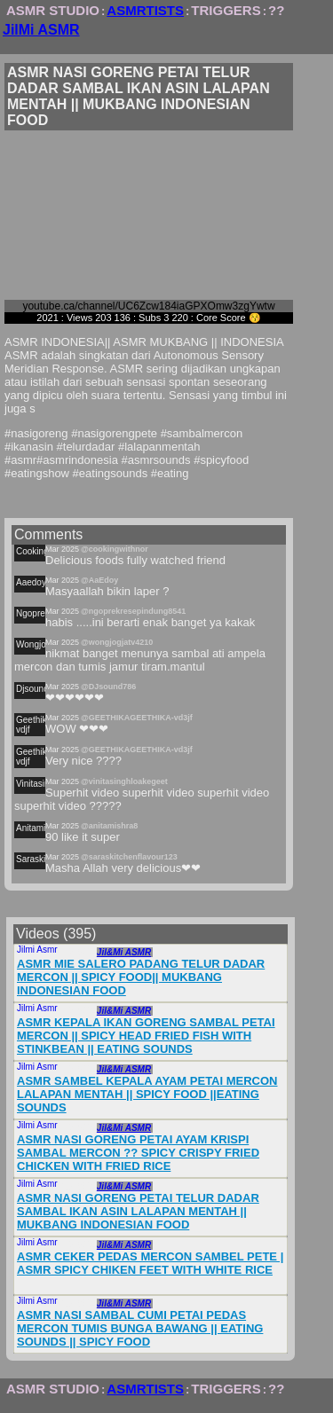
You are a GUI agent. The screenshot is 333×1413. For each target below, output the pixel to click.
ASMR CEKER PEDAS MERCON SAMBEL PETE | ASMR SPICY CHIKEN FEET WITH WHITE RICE (150, 1263)
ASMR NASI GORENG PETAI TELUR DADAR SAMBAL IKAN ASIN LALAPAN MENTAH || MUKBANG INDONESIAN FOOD (138, 1211)
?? (276, 10)
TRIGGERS (225, 10)
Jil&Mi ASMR (124, 952)
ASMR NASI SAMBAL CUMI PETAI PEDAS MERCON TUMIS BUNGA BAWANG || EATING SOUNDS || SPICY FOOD (140, 1328)
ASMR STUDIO (52, 10)
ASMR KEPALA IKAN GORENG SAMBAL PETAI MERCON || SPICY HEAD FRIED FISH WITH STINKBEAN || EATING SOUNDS (146, 1036)
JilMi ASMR (41, 29)
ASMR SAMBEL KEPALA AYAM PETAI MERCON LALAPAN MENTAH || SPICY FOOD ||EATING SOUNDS (147, 1094)
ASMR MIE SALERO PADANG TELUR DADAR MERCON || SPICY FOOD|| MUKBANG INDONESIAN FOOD (141, 977)
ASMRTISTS (145, 10)
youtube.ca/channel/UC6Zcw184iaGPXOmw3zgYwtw (148, 306)
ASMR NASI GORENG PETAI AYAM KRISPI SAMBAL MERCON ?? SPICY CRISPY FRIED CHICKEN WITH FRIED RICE (138, 1153)
